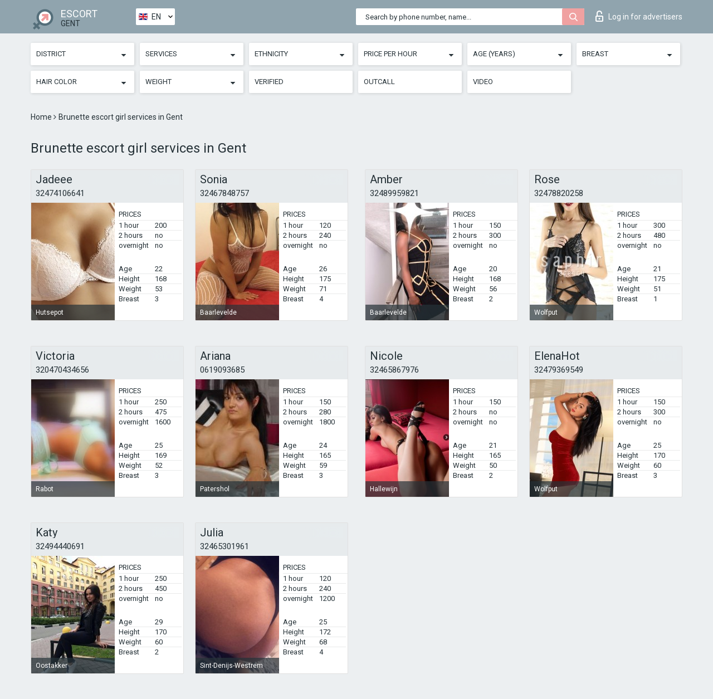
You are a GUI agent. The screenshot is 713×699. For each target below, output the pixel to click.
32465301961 (224, 546)
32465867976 (394, 370)
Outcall (379, 81)
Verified (269, 81)
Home (42, 117)
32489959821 (394, 193)
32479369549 (558, 370)
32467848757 (224, 193)
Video (483, 81)
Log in (638, 16)
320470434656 (62, 370)
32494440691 (60, 546)
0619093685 (222, 370)
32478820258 (558, 193)
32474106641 (60, 193)
